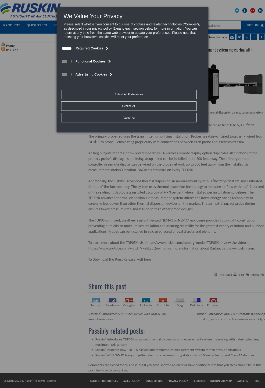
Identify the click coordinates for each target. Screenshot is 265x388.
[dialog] (132, 57)
